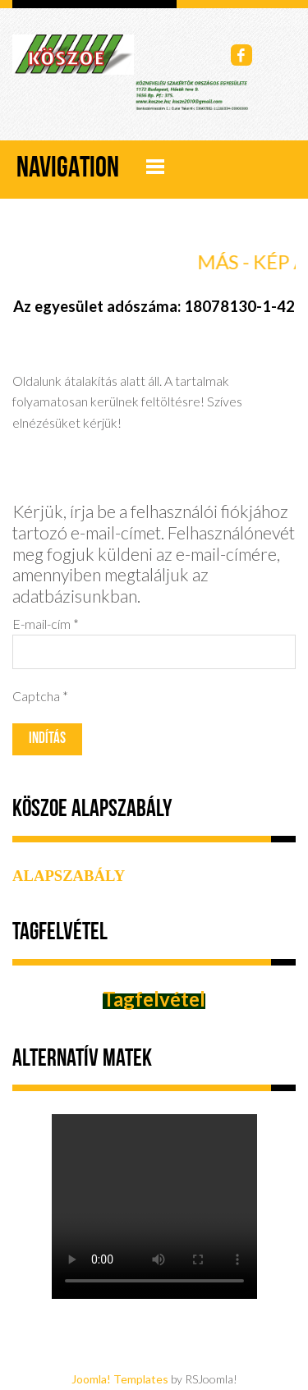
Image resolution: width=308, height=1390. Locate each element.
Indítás (47, 739)
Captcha (40, 696)
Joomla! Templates (119, 1379)
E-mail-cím (45, 623)
